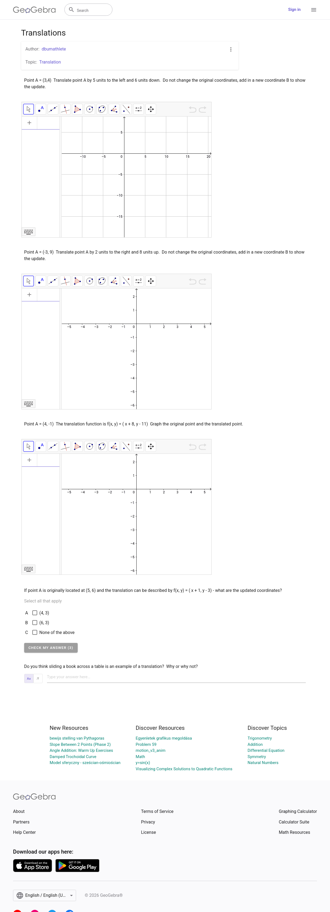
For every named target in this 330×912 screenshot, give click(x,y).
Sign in (294, 9)
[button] (51, 647)
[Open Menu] (313, 10)
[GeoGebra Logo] (34, 10)
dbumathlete (54, 49)
